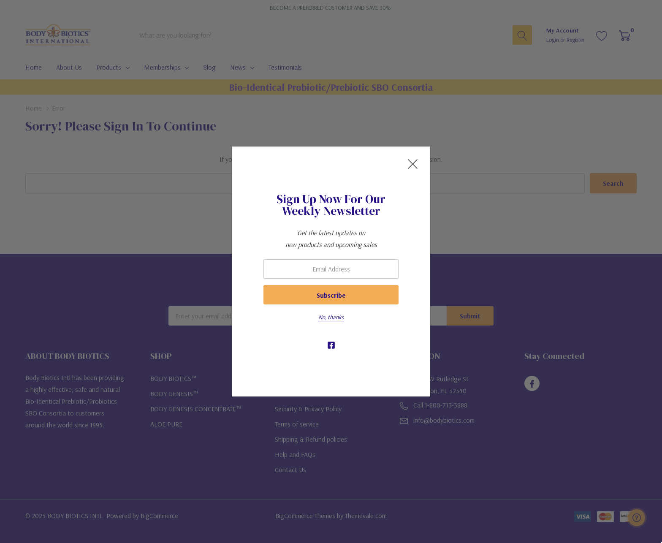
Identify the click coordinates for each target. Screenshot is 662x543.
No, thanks (331, 317)
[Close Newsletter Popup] (413, 164)
